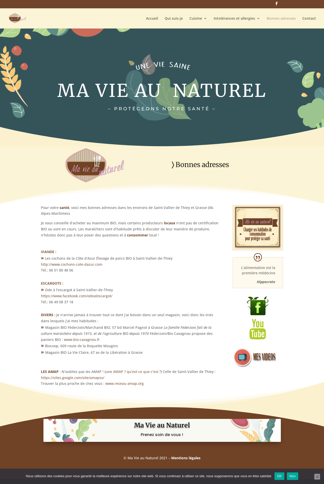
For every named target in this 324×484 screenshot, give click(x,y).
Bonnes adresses (281, 19)
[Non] (317, 477)
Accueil (152, 19)
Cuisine (195, 19)
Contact (309, 19)
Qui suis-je (174, 19)
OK (279, 476)
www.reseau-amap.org (124, 383)
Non (292, 476)
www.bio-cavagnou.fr (82, 339)
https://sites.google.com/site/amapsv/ (72, 377)
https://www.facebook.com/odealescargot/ (76, 295)
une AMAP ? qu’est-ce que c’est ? (133, 371)
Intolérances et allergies (234, 19)
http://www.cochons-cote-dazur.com (71, 264)
